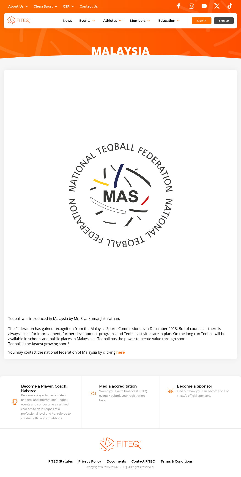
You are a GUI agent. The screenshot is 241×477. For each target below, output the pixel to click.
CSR (69, 6)
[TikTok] (230, 7)
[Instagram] (191, 7)
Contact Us (89, 6)
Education (169, 20)
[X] (217, 7)
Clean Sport (46, 6)
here (120, 352)
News (67, 21)
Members (140, 20)
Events (87, 20)
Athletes (113, 20)
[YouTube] (204, 7)
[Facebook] (178, 7)
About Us (18, 6)
